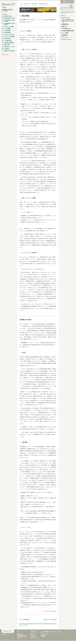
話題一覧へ (6, 54)
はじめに (5, 14)
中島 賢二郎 (5, 11)
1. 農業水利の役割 (7, 16)
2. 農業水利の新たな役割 (9, 18)
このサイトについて (66, 39)
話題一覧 (26, 3)
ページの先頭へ (24, 625)
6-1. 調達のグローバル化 (9, 46)
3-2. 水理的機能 (6, 30)
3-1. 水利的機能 (6, 28)
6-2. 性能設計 (6, 48)
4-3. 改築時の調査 (7, 40)
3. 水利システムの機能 (8, 26)
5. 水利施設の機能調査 (8, 42)
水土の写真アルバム (66, 28)
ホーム (21, 3)
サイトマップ (66, 2)
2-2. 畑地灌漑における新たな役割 (9, 24)
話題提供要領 (65, 24)
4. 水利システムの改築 (8, 34)
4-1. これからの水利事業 (9, 36)
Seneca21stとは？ (66, 17)
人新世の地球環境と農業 (67, 30)
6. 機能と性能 (6, 44)
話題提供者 (64, 35)
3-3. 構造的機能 (6, 32)
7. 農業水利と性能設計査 (9, 50)
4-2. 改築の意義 (6, 38)
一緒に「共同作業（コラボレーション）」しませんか (67, 21)
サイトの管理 (65, 32)
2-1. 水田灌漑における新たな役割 (9, 21)
